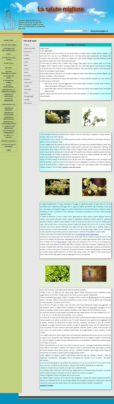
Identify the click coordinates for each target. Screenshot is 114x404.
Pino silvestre (27, 76)
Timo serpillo (27, 89)
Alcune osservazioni (29, 48)
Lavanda (26, 55)
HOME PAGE (8, 40)
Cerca (85, 31)
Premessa (26, 45)
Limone (26, 62)
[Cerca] (73, 31)
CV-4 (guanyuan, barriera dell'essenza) (86, 234)
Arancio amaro (28, 82)
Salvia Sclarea (28, 103)
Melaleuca (27, 58)
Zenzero (26, 72)
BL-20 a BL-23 (94, 297)
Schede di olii (28, 51)
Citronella (27, 100)
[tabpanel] (99, 31)
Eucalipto (26, 86)
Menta (26, 65)
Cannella (26, 69)
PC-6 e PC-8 (62, 242)
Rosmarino (27, 79)
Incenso (26, 93)
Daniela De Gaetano (46, 385)
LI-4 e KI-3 (57, 297)
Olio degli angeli (28, 96)
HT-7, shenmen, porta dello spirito (69, 167)
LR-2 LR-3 (93, 307)
